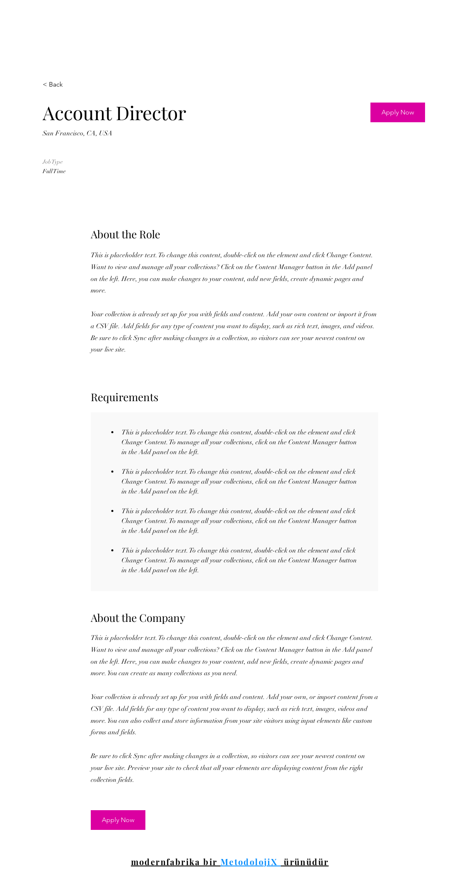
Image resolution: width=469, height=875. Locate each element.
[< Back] (72, 84)
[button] (397, 112)
